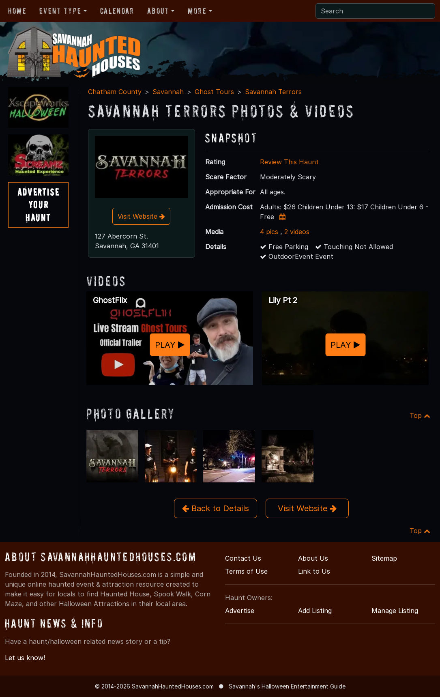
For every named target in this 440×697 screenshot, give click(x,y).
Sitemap (384, 558)
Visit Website (141, 216)
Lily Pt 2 (282, 300)
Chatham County (115, 92)
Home (17, 10)
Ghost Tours (214, 92)
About (158, 10)
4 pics (269, 232)
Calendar (117, 10)
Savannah (168, 92)
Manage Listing (394, 611)
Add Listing (315, 611)
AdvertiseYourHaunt (38, 205)
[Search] (375, 11)
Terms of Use (246, 571)
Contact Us (243, 558)
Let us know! (25, 658)
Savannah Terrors (273, 92)
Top (420, 415)
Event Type (60, 10)
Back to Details (215, 508)
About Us (313, 558)
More (197, 10)
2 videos (296, 232)
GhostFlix (110, 300)
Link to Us (314, 571)
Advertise (239, 611)
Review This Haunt (289, 162)
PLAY (170, 345)
